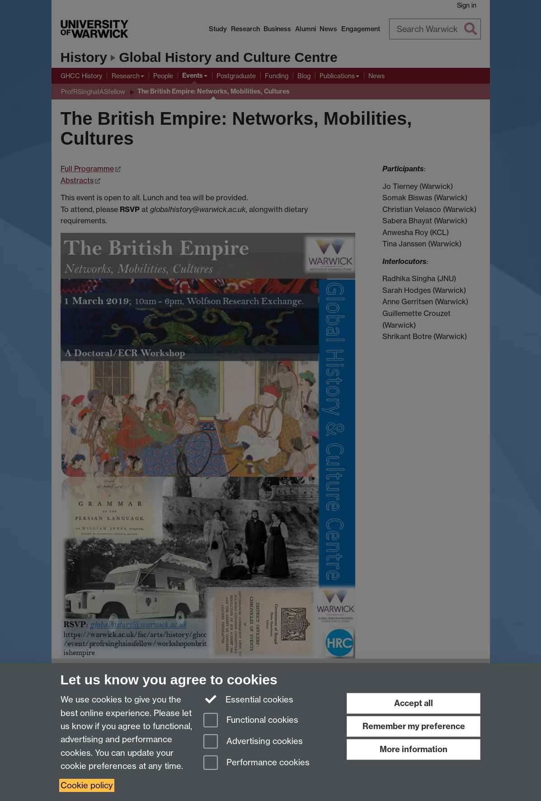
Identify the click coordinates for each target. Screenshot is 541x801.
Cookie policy (87, 785)
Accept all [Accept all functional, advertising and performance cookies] (413, 703)
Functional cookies (250, 720)
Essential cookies (248, 699)
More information (413, 749)
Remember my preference (413, 726)
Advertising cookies (253, 742)
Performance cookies (256, 763)
